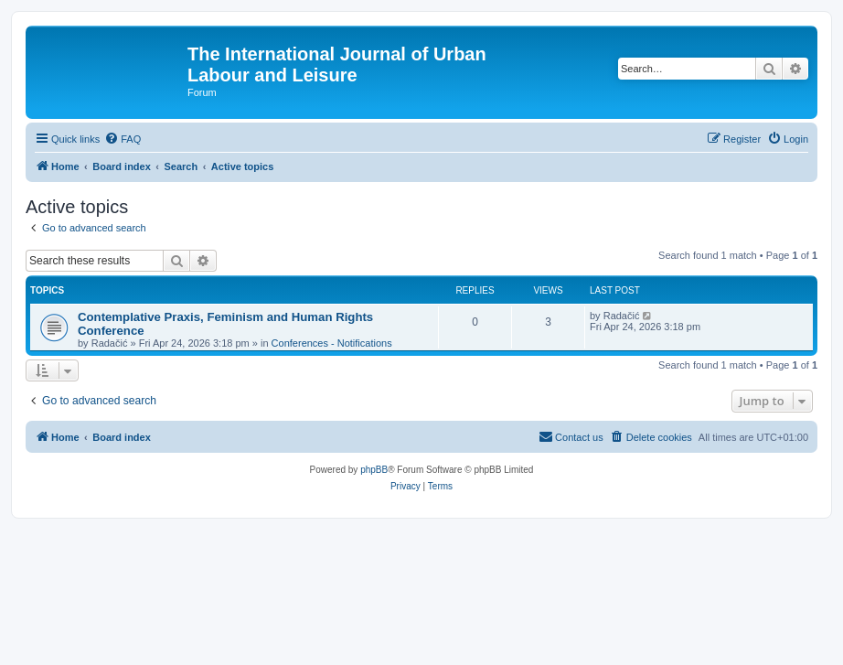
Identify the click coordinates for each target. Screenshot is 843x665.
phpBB (374, 470)
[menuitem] (122, 139)
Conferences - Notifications (332, 343)
